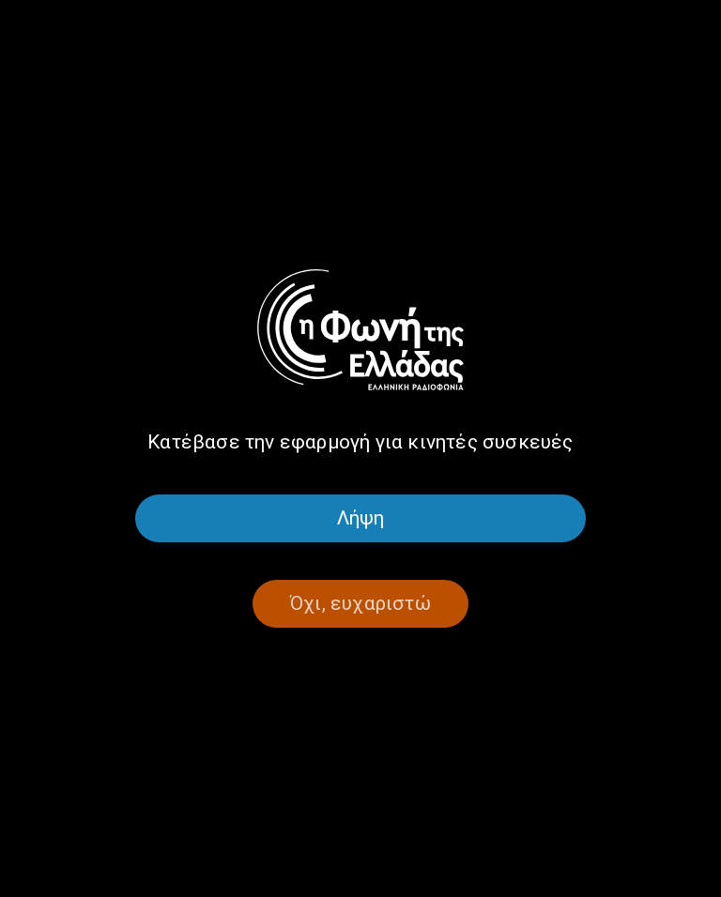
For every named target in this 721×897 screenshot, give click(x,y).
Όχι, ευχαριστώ (360, 603)
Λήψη (361, 518)
